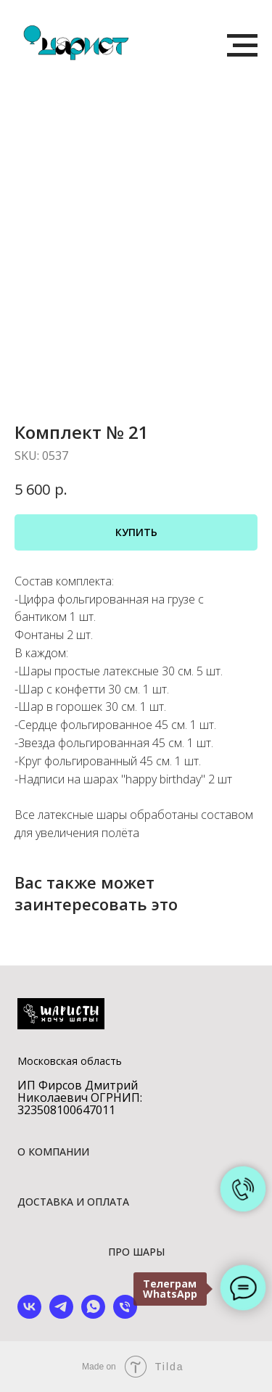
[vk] (29, 1315)
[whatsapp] (93, 1315)
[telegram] (61, 1315)
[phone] (125, 1315)
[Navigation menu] (242, 45)
